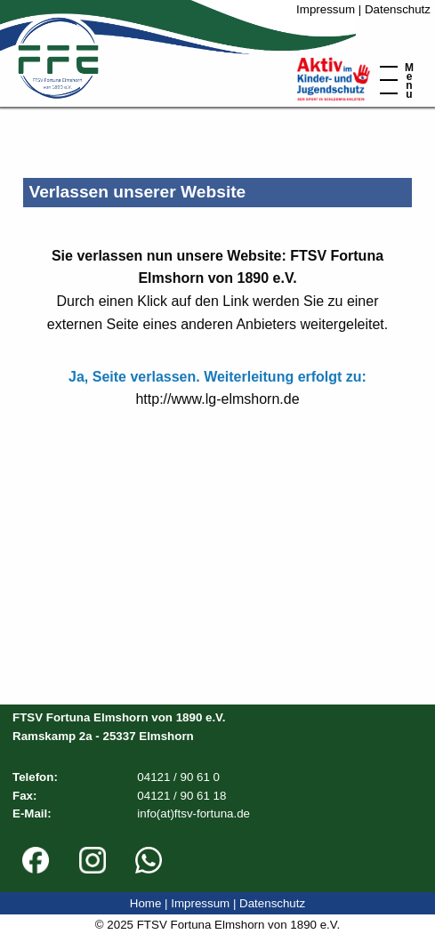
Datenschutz (398, 9)
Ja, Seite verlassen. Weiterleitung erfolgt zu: (217, 376)
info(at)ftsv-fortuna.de (193, 813)
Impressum (325, 9)
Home (146, 903)
